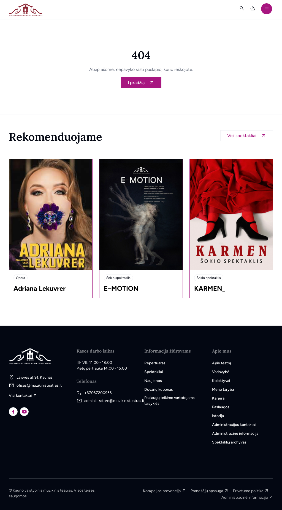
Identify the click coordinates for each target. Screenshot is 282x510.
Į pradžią (136, 82)
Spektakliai (153, 372)
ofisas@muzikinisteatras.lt (39, 385)
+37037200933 (98, 392)
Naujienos (153, 380)
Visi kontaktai (20, 395)
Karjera (218, 398)
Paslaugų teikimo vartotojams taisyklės (169, 400)
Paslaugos (220, 407)
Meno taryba (223, 389)
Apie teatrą (221, 363)
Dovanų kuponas (158, 389)
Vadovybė (220, 372)
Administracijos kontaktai (234, 424)
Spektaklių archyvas (229, 442)
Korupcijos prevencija (162, 491)
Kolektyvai (221, 380)
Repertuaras (155, 363)
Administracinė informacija (235, 433)
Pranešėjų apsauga (207, 491)
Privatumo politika (248, 491)
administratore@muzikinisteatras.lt (114, 400)
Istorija (218, 416)
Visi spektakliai (241, 135)
